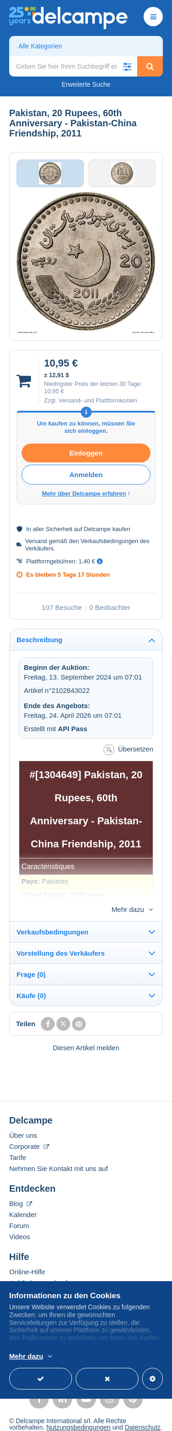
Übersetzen (128, 750)
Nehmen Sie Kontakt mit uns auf (58, 1153)
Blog (20, 1188)
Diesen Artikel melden (86, 1032)
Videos (19, 1221)
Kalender (23, 1199)
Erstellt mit (55, 729)
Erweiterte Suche (86, 84)
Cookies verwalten (35, 1418)
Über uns (23, 1120)
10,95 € (54, 391)
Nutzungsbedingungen (78, 1412)
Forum (19, 1210)
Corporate (29, 1131)
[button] (127, 66)
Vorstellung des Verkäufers (61, 938)
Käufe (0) (31, 980)
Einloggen (86, 453)
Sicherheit (59, 529)
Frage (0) (31, 959)
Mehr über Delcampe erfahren (86, 493)
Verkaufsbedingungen (53, 917)
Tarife (17, 1142)
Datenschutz (143, 1412)
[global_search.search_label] (73, 66)
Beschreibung (39, 640)
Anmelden (86, 475)
